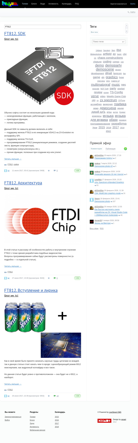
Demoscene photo (102, 201)
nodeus (97, 163)
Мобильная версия (37, 430)
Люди (42, 4)
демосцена (108, 108)
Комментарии (96, 149)
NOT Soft (104, 89)
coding (107, 61)
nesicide (95, 89)
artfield (107, 54)
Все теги (94, 32)
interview (101, 81)
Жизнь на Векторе (103, 223)
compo (116, 61)
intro (108, 81)
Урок (94, 127)
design (118, 70)
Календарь (67, 4)
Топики (25, 4)
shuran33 (98, 220)
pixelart (121, 88)
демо (96, 108)
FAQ (77, 4)
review (98, 92)
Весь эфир (94, 228)
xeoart (123, 419)
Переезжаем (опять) (103, 158)
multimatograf (100, 84)
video (102, 96)
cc (95, 58)
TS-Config (116, 92)
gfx (103, 77)
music (116, 84)
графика (120, 104)
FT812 (10, 164)
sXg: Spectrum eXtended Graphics (109, 182)
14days (99, 50)
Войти (132, 4)
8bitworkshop (96, 54)
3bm (113, 50)
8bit (118, 50)
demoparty (113, 65)
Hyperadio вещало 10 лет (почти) (109, 174)
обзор (113, 119)
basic (119, 54)
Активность (53, 4)
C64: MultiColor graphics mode (108, 193)
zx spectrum (108, 100)
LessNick (98, 179)
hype (121, 77)
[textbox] (108, 42)
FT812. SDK (15, 33)
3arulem (106, 50)
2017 (115, 127)
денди (120, 108)
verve (95, 96)
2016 (108, 127)
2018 (122, 128)
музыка (108, 115)
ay (114, 54)
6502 (108, 131)
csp (122, 62)
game (96, 77)
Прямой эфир (100, 143)
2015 (102, 127)
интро (115, 112)
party (113, 88)
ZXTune (121, 100)
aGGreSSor (99, 155)
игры (109, 112)
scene (106, 93)
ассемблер (96, 104)
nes (123, 84)
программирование (100, 124)
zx (98, 100)
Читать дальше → (12, 159)
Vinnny (97, 198)
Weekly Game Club (116, 96)
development (97, 73)
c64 (125, 54)
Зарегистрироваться (118, 4)
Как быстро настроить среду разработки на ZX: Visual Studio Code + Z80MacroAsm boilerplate (111, 212)
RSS (102, 228)
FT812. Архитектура (23, 182)
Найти (132, 12)
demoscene (105, 69)
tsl (8, 170)
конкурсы (97, 116)
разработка (119, 123)
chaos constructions (110, 57)
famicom (117, 73)
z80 (93, 100)
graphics (112, 77)
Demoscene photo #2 (104, 166)
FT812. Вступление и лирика (31, 290)
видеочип (108, 104)
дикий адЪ (98, 112)
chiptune (97, 61)
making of (115, 81)
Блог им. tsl (11, 39)
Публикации (110, 149)
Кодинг (122, 112)
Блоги (34, 4)
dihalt (108, 73)
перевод (122, 120)
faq (124, 74)
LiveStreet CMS (115, 412)
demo (99, 65)
